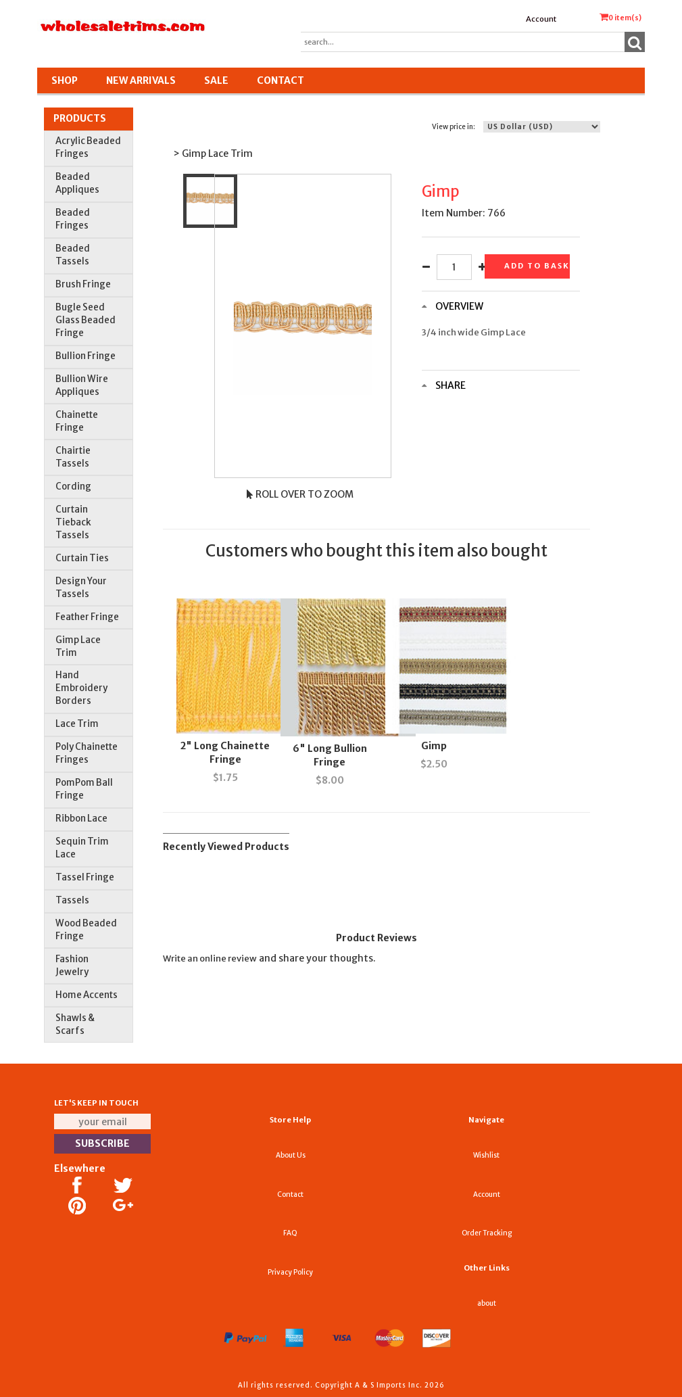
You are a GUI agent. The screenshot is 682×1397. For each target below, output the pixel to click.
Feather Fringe (87, 617)
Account (541, 19)
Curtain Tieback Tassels (73, 522)
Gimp (434, 746)
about (486, 1303)
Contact (280, 80)
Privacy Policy (290, 1272)
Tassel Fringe (84, 877)
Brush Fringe (83, 284)
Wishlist (486, 1155)
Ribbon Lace (81, 818)
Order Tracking (487, 1233)
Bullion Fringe (85, 356)
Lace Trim (77, 724)
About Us (291, 1155)
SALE (216, 80)
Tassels (72, 900)
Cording (73, 486)
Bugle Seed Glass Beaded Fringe (85, 320)
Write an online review (210, 958)
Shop (64, 80)
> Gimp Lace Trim (213, 153)
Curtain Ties (82, 558)
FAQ (290, 1233)
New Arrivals (141, 80)
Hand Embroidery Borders (81, 688)
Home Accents (86, 995)
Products (79, 118)
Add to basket (536, 265)
